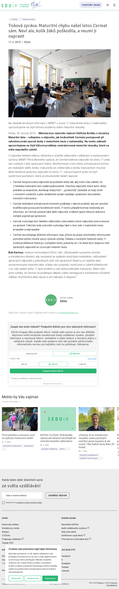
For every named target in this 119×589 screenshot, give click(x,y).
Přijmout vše (50, 578)
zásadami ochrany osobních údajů (29, 502)
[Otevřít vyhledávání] (107, 5)
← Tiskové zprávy (27, 19)
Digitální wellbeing (49, 449)
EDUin (62, 449)
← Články (14, 19)
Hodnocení (28, 446)
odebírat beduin (57, 495)
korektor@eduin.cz (68, 312)
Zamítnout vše (33, 578)
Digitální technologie (89, 458)
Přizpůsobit (16, 578)
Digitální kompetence (89, 455)
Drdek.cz (100, 583)
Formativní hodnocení (12, 446)
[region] (33, 564)
